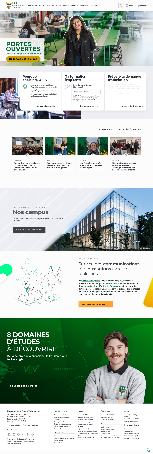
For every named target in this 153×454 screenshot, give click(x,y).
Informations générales (61, 426)
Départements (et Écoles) (85, 424)
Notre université (34, 5)
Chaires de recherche (107, 419)
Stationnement (58, 440)
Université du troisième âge (86, 437)
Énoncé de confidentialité (14, 441)
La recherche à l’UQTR (107, 415)
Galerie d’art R (105, 434)
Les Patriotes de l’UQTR (131, 419)
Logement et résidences (85, 429)
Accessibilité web (29, 441)
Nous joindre (14, 425)
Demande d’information (131, 438)
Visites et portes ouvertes (85, 417)
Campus (56, 436)
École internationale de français (87, 431)
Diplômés (93, 5)
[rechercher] (109, 5)
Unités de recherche (107, 417)
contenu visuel (88, 286)
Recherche (56, 5)
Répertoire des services (131, 433)
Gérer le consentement (14, 443)
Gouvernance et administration (63, 415)
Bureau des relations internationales (107, 430)
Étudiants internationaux (85, 419)
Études (45, 5)
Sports (73, 5)
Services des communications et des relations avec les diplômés (111, 437)
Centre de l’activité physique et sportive (134, 415)
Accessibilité (58, 443)
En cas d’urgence (30, 425)
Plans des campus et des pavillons (64, 438)
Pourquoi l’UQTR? (83, 415)
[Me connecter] (143, 5)
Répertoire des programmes (86, 422)
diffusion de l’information (110, 286)
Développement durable (61, 422)
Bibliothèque (105, 427)
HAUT (148, 450)
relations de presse (91, 281)
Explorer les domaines (23, 386)
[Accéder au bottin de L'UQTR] (129, 5)
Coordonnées (128, 431)
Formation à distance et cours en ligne (88, 434)
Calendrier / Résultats (131, 421)
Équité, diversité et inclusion (63, 424)
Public (65, 5)
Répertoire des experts (131, 436)
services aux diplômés (116, 283)
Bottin (126, 429)
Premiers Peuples (59, 429)
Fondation (84, 5)
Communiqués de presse (61, 417)
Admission (81, 426)
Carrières (57, 419)
